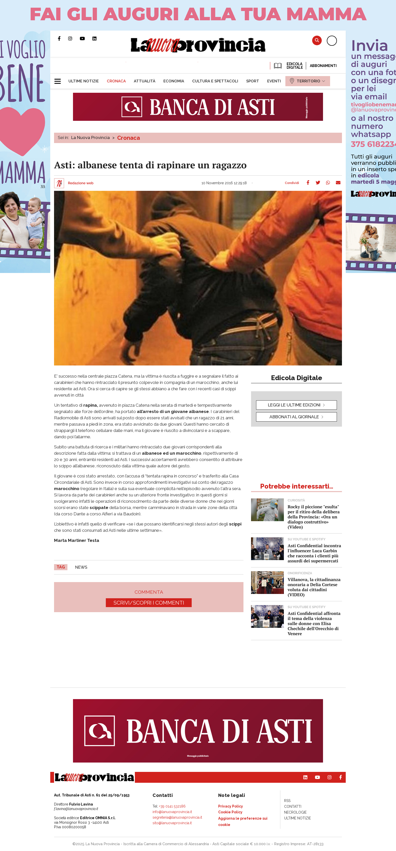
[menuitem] (83, 81)
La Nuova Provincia (90, 137)
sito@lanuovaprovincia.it (172, 823)
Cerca (317, 40)
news (81, 567)
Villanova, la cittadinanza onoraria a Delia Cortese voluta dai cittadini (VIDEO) (314, 587)
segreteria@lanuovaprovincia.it (177, 817)
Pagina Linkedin (98, 38)
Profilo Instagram (74, 38)
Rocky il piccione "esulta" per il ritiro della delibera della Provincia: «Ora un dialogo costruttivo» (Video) (314, 517)
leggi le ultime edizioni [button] (294, 404)
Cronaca (128, 137)
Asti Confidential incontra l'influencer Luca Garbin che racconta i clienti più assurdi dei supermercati (314, 553)
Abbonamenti (323, 66)
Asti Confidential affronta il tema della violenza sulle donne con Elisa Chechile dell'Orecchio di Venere (314, 623)
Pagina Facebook (63, 38)
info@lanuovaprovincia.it (172, 812)
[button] (59, 79)
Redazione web (80, 183)
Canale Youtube (86, 38)
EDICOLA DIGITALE (288, 66)
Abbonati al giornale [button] (294, 416)
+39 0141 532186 (172, 806)
